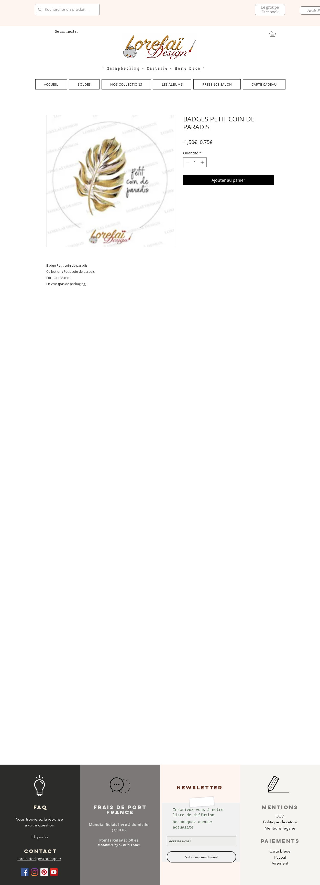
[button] (126, 84)
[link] (275, 34)
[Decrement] (187, 162)
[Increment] (203, 162)
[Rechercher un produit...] (67, 9)
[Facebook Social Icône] (24, 872)
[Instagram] (34, 872)
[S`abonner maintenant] (201, 857)
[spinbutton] (195, 162)
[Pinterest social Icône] (44, 872)
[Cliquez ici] (39, 837)
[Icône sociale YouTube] (54, 872)
